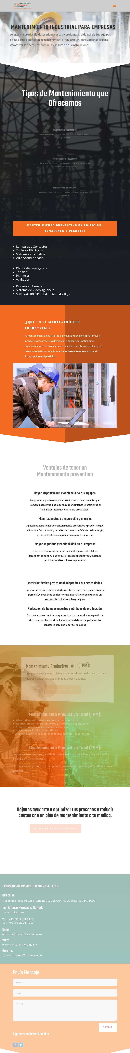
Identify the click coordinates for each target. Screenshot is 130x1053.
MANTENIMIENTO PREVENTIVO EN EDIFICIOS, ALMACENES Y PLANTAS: (65, 228)
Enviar (108, 1033)
